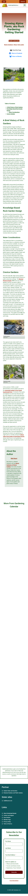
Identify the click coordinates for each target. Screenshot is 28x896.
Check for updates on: (10, 861)
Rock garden (21, 44)
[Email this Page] (16, 50)
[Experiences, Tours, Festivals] (5, 867)
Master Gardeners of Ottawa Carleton (13, 465)
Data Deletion (7, 817)
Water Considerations (14, 112)
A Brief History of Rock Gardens (15, 107)
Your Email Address (10, 855)
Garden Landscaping (14, 41)
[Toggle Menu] (24, 5)
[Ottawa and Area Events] (5, 863)
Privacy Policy (7, 821)
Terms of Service (8, 823)
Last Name (8, 848)
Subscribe (14, 872)
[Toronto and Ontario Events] (5, 865)
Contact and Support (9, 815)
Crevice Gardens (11, 114)
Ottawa (15, 44)
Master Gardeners (8, 44)
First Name (8, 841)
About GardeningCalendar (10, 813)
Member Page (7, 819)
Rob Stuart (14, 458)
